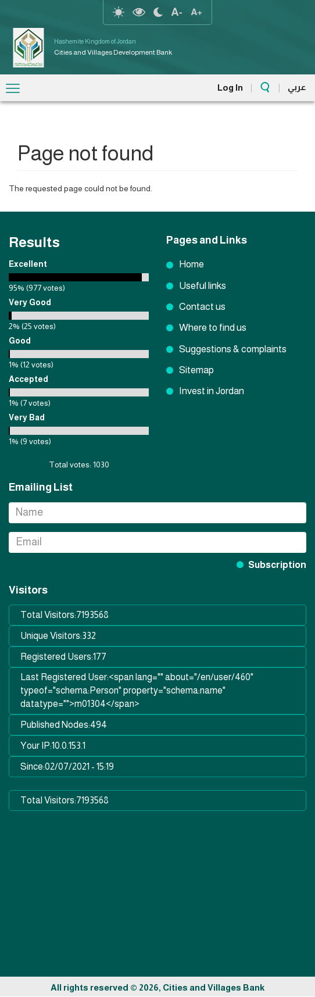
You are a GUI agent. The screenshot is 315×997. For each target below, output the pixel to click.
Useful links (202, 285)
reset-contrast (118, 12)
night (158, 12)
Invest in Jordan (211, 390)
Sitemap (196, 370)
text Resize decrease (177, 12)
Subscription (277, 565)
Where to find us (212, 327)
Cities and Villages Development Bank (113, 52)
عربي (297, 87)
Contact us (202, 306)
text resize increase (196, 12)
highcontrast (138, 12)
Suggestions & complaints (233, 349)
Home (191, 264)
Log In (230, 87)
